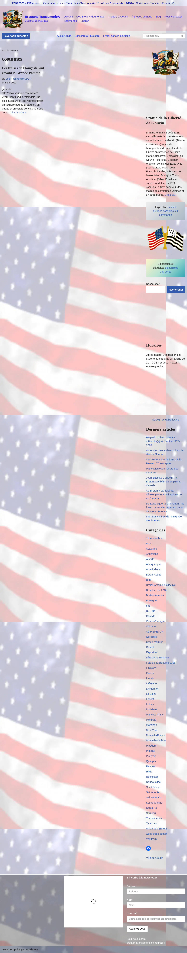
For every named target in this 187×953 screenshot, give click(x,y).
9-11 (148, 543)
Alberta (150, 559)
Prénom (131, 886)
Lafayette (151, 683)
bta (148, 605)
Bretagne (151, 600)
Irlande (150, 678)
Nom (129, 899)
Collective (151, 636)
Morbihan (151, 724)
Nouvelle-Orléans (156, 740)
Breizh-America (155, 595)
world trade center (156, 833)
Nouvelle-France (155, 735)
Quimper (151, 761)
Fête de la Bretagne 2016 (160, 662)
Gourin (150, 673)
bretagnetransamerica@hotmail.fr (146, 942)
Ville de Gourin (154, 857)
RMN (149, 771)
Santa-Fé (151, 807)
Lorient (150, 699)
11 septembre (154, 538)
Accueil (68, 16)
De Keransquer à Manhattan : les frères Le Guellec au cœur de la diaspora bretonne (165, 507)
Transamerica (154, 818)
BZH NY (151, 610)
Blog (158, 16)
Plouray (150, 750)
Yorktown (151, 839)
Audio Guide (64, 35)
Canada (150, 616)
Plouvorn (151, 756)
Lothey (150, 704)
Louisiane (151, 709)
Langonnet (152, 688)
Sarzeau (151, 813)
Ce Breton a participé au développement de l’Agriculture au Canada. (164, 494)
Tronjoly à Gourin (118, 16)
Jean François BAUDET (18, 78)
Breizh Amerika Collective (161, 585)
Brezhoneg (70, 20)
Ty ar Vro (151, 823)
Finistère (151, 667)
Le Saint (151, 693)
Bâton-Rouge (153, 574)
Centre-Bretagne (155, 621)
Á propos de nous (142, 16)
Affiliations (152, 553)
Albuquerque (153, 564)
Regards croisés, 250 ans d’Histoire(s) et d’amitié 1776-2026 (163, 441)
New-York (151, 730)
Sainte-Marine (154, 802)
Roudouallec (153, 782)
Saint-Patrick (153, 797)
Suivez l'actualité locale (165, 419)
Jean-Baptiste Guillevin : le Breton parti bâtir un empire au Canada (163, 481)
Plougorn (151, 745)
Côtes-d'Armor (154, 642)
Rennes (150, 766)
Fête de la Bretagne (157, 657)
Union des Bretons (157, 828)
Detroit (150, 647)
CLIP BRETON (154, 631)
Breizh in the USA (156, 590)
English (85, 20)
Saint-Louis (152, 792)
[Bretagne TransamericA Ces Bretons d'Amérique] (31, 19)
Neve (5, 949)
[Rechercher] (161, 35)
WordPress (32, 949)
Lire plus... (170, 194)
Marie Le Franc (155, 714)
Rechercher (152, 284)
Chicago (151, 626)
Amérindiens (153, 569)
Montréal (151, 719)
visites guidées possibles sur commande (165, 211)
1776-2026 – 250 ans (24, 3)
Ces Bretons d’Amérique (90, 16)
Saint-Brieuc (153, 787)
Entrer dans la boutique (116, 35)
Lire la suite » (18, 112)
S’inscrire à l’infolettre (87, 35)
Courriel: (156, 917)
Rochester (152, 776)
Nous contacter (173, 16)
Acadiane (151, 548)
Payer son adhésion (16, 35)
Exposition (152, 652)
